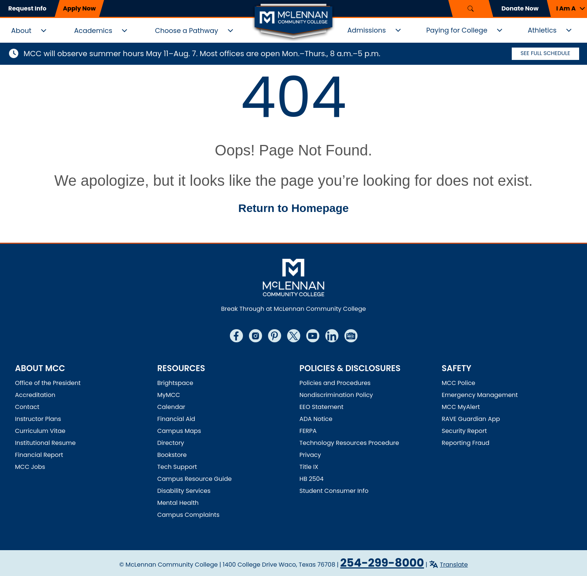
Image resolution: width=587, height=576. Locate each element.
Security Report (464, 431)
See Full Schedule (545, 53)
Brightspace (175, 383)
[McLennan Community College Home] (293, 21)
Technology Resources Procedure (349, 443)
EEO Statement (321, 407)
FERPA (308, 431)
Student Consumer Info (333, 490)
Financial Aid (176, 419)
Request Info (27, 8)
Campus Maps (179, 431)
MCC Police (458, 383)
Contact (27, 407)
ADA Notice (315, 419)
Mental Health (178, 502)
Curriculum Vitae (40, 431)
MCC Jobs (30, 467)
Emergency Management (480, 395)
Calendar (171, 407)
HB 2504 (311, 479)
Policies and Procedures (335, 383)
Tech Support (177, 467)
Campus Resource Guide (194, 479)
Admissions (366, 30)
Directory (170, 443)
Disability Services (183, 490)
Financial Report (39, 455)
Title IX (308, 467)
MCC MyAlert (461, 407)
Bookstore (172, 455)
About (21, 30)
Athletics (542, 30)
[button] (567, 8)
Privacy (310, 455)
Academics (93, 30)
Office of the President (47, 383)
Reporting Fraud (466, 443)
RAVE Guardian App (471, 419)
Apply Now (79, 8)
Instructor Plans (38, 419)
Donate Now (519, 8)
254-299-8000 (382, 563)
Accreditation (35, 395)
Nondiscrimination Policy (336, 395)
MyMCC (168, 395)
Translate (454, 564)
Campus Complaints (188, 514)
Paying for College (456, 30)
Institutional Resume (45, 443)
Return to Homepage (293, 208)
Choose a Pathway (186, 30)
